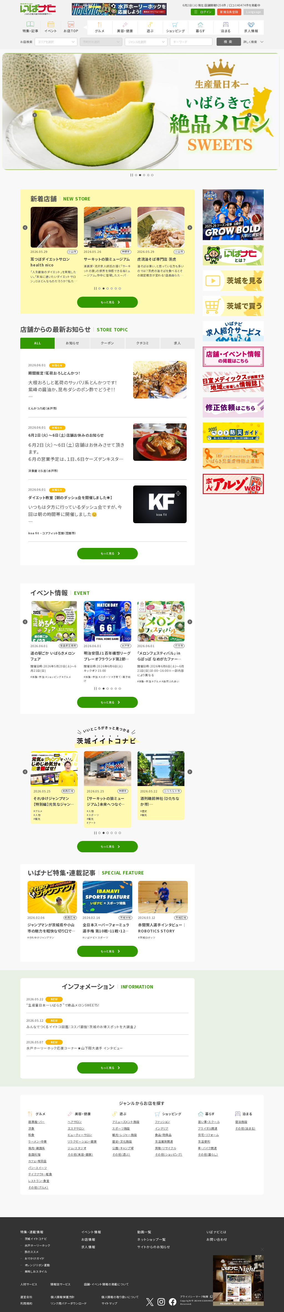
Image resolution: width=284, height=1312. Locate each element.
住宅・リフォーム (208, 1135)
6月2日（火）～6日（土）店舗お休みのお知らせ (65, 435)
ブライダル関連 (207, 1128)
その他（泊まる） (245, 1128)
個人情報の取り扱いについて (120, 1297)
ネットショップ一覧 (151, 1239)
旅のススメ (32, 1252)
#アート (144, 823)
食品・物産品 (163, 1135)
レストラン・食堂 (38, 1181)
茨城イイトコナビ (36, 1239)
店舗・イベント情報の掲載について (106, 1284)
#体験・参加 (38, 677)
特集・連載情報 (32, 1231)
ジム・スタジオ (77, 1148)
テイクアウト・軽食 (40, 1174)
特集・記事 (30, 30)
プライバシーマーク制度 (194, 1296)
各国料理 (34, 1154)
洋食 (31, 1128)
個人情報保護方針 (63, 1297)
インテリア (161, 1128)
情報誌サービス (60, 1284)
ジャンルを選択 (137, 42)
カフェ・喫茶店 (37, 1161)
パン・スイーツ (37, 1168)
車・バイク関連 (207, 1148)
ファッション (162, 1122)
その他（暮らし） (208, 1154)
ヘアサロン (75, 1122)
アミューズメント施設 (125, 1122)
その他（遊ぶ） (121, 1154)
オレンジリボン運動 (37, 1265)
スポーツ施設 (121, 1128)
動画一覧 (144, 1231)
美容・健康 (125, 30)
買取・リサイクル (165, 1148)
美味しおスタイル (36, 1271)
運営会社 (26, 1297)
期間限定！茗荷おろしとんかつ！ (54, 373)
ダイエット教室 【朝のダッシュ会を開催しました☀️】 (70, 497)
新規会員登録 (229, 12)
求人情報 (251, 30)
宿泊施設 (241, 1122)
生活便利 (204, 1141)
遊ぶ (150, 30)
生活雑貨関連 (164, 1141)
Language (253, 12)
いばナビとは (216, 1231)
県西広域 (121, 791)
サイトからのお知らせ (153, 1246)
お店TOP (71, 30)
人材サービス (28, 1284)
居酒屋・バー (36, 1122)
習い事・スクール (208, 1122)
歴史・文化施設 (122, 1141)
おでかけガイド (35, 1258)
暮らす (201, 30)
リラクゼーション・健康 (82, 1141)
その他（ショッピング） (168, 1154)
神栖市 (176, 791)
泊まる (226, 30)
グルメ (100, 30)
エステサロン (76, 1128)
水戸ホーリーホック (37, 1245)
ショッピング (175, 30)
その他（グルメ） (38, 1187)
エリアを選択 (46, 42)
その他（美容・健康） (80, 1154)
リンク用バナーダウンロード (69, 1303)
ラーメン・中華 (37, 1141)
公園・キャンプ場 (122, 1148)
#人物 (90, 815)
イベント (50, 30)
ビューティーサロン (80, 1135)
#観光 (90, 819)
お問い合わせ (216, 1239)
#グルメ (119, 677)
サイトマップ (109, 1303)
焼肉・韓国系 (36, 1148)
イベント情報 (91, 1231)
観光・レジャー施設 (124, 1135)
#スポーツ (158, 677)
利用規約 (26, 1303)
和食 (31, 1135)
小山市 (69, 791)
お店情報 (88, 1239)
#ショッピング (107, 677)
